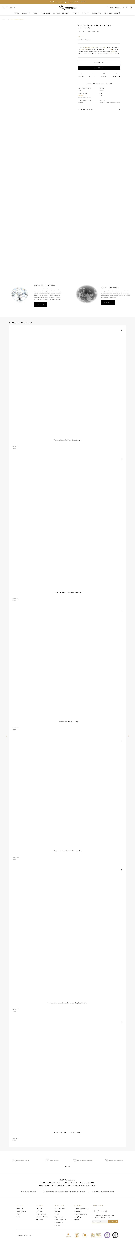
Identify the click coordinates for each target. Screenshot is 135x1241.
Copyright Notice (59, 1217)
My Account (39, 1211)
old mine (85, 47)
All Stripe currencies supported (104, 1191)
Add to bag (99, 68)
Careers (19, 1214)
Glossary (57, 1211)
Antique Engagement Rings (81, 1208)
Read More (40, 304)
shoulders (111, 53)
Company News (21, 1211)
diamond (89, 47)
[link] (67, 384)
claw (87, 49)
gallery (113, 51)
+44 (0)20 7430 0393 (63, 1182)
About (35, 13)
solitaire (94, 47)
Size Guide (82, 95)
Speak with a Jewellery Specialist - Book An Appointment (67, 2)
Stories (57, 1214)
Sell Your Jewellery (61, 13)
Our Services (39, 1219)
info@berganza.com (29, 1191)
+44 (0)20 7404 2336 (84, 1182)
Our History (20, 1208)
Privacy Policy (59, 1222)
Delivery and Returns (41, 1217)
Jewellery (26, 13)
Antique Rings (77, 1211)
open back (83, 49)
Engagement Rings (17, 19)
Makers (76, 13)
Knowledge (45, 13)
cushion (105, 47)
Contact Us (39, 1208)
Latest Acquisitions (60, 1208)
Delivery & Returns (99, 109)
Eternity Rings (77, 1217)
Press (18, 1217)
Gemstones (77, 1219)
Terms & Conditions (60, 1219)
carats (110, 49)
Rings (17, 13)
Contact (84, 13)
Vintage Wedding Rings (80, 1214)
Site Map (57, 1225)
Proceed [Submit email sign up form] (113, 1222)
